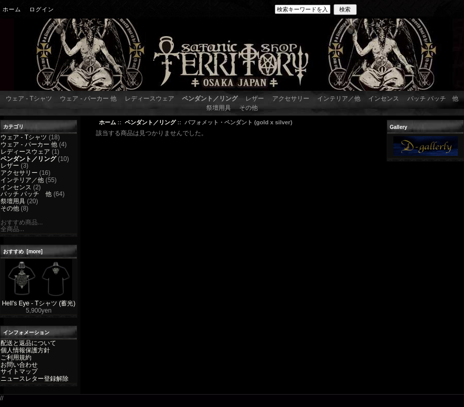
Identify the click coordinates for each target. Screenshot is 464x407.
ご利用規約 (16, 357)
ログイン (41, 9)
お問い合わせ (19, 364)
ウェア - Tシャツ (29, 98)
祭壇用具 (218, 107)
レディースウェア (149, 98)
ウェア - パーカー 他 (88, 98)
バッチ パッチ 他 (432, 98)
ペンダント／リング (150, 122)
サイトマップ (19, 371)
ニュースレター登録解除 (35, 378)
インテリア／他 (338, 98)
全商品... (12, 229)
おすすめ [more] (23, 251)
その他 (248, 107)
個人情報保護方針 (25, 350)
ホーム (12, 9)
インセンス (383, 98)
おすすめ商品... (22, 222)
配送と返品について (28, 343)
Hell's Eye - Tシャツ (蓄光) (39, 301)
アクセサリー (290, 98)
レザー (254, 98)
